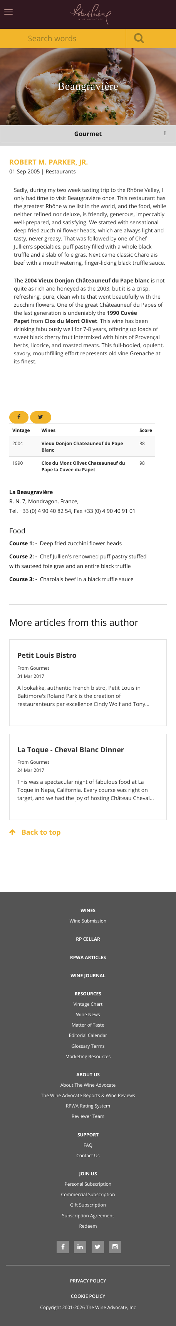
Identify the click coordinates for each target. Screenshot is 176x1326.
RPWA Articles (88, 957)
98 (142, 463)
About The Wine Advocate (88, 1085)
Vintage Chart (88, 1004)
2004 (17, 443)
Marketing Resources (88, 1056)
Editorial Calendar (88, 1035)
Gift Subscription (88, 1205)
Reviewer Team (88, 1116)
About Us (88, 1074)
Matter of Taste (88, 1025)
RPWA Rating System (88, 1105)
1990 (17, 463)
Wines (88, 910)
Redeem (88, 1226)
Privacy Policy (88, 1280)
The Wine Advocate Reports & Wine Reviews (88, 1095)
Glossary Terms (87, 1046)
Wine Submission (88, 921)
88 (142, 443)
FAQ (88, 1145)
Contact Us (88, 1155)
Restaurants (60, 171)
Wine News (88, 1014)
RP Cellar (88, 939)
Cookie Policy (88, 1296)
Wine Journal (88, 975)
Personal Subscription (88, 1184)
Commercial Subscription (88, 1194)
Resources (88, 993)
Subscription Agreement (88, 1215)
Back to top (35, 832)
